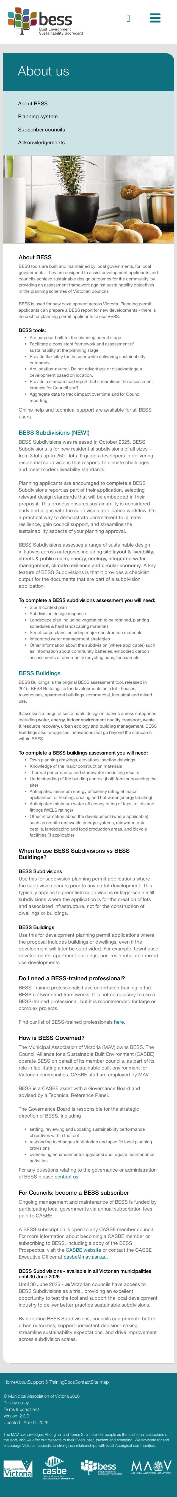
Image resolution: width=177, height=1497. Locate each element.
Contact (83, 1382)
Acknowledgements (41, 142)
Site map (100, 1382)
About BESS (33, 103)
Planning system (38, 116)
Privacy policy (16, 1402)
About (22, 1382)
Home (10, 1382)
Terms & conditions (22, 1409)
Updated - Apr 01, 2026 (26, 1422)
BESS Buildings (39, 673)
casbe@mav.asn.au (85, 1257)
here (119, 1022)
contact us (66, 1177)
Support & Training (46, 1382)
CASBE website (83, 1250)
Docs (69, 1382)
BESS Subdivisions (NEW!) (54, 432)
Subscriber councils (41, 129)
